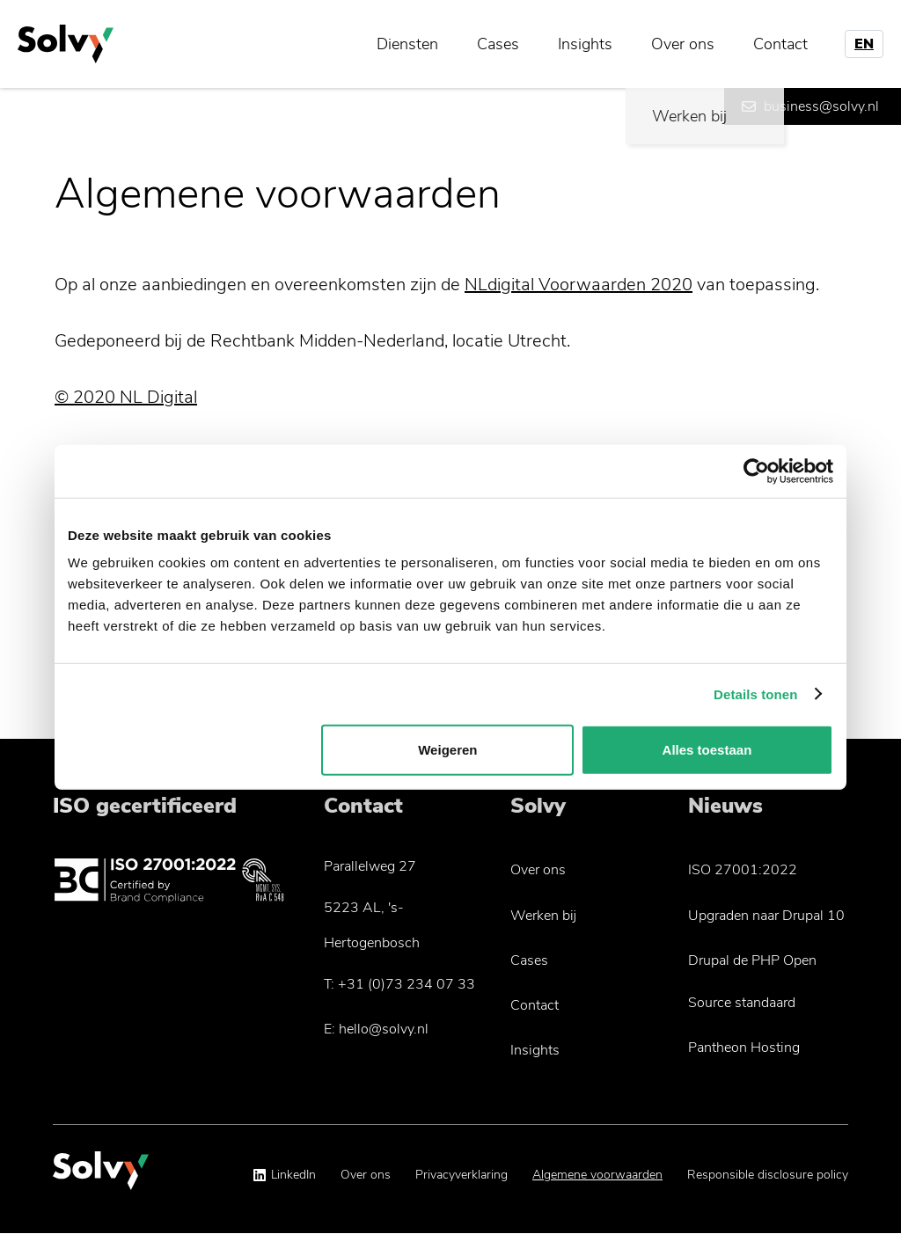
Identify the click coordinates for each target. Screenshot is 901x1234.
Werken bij (543, 915)
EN (864, 44)
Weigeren (447, 749)
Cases (498, 44)
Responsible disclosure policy (767, 1174)
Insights (585, 44)
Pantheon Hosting (744, 1047)
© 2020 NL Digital (126, 397)
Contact (780, 44)
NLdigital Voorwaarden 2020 (578, 284)
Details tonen (755, 693)
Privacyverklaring (461, 1174)
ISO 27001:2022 (742, 870)
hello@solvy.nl (384, 1029)
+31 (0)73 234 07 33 (406, 984)
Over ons (682, 44)
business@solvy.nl (821, 106)
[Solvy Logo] (101, 1179)
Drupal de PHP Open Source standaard (752, 981)
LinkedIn (293, 1174)
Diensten (407, 44)
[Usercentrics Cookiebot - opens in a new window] (756, 470)
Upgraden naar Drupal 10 (766, 915)
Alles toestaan (707, 749)
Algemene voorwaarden (597, 1174)
